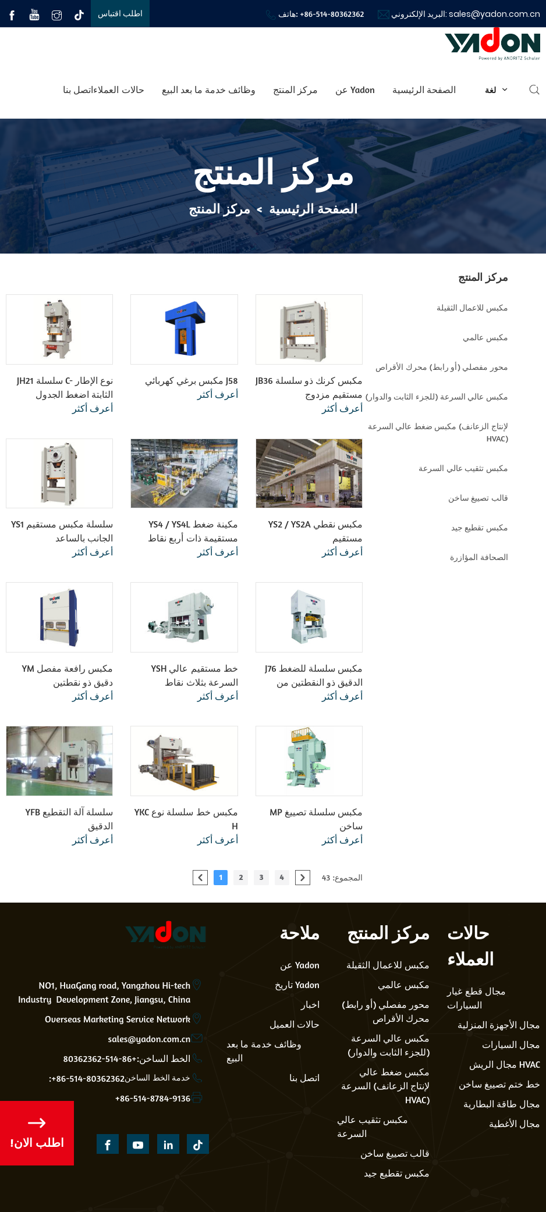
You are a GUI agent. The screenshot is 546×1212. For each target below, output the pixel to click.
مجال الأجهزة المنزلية (499, 1025)
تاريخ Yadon (297, 984)
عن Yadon (355, 89)
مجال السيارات (511, 1044)
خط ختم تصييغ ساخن (499, 1084)
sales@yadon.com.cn (494, 14)
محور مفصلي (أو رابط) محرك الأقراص (386, 1011)
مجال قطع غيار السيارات (476, 998)
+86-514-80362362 (332, 14)
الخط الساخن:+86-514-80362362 (127, 1058)
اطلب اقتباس (120, 13)
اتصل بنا (78, 89)
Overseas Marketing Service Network (117, 1019)
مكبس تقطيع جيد (397, 1173)
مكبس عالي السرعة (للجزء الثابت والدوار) (389, 1045)
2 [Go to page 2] (241, 877)
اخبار (310, 1004)
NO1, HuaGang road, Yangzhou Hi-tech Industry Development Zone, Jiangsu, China (104, 992)
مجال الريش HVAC (505, 1064)
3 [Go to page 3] (261, 877)
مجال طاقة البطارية (501, 1104)
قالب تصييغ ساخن (395, 1153)
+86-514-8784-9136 (152, 1098)
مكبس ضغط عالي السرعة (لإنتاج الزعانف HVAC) (385, 1086)
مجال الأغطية (514, 1123)
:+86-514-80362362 (87, 1078)
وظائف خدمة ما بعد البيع (209, 89)
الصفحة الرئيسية (424, 89)
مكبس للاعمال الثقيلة (388, 965)
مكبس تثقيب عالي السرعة (372, 1126)
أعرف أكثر (92, 408)
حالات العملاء (118, 89)
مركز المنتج (295, 89)
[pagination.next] (302, 877)
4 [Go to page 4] (282, 877)
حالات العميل (295, 1024)
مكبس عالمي (404, 984)
